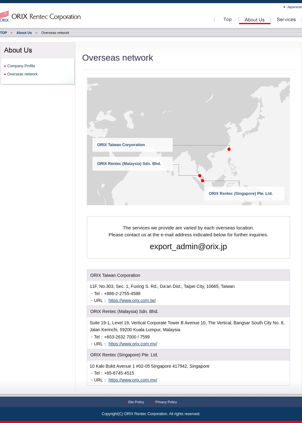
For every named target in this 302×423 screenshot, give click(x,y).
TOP (3, 33)
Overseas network (22, 74)
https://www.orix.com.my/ (133, 343)
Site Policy (136, 402)
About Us (24, 33)
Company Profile (21, 66)
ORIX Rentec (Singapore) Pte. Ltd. (241, 193)
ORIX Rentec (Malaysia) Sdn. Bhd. (129, 164)
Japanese (294, 7)
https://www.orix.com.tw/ (132, 300)
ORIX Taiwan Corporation (121, 145)
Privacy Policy (166, 402)
